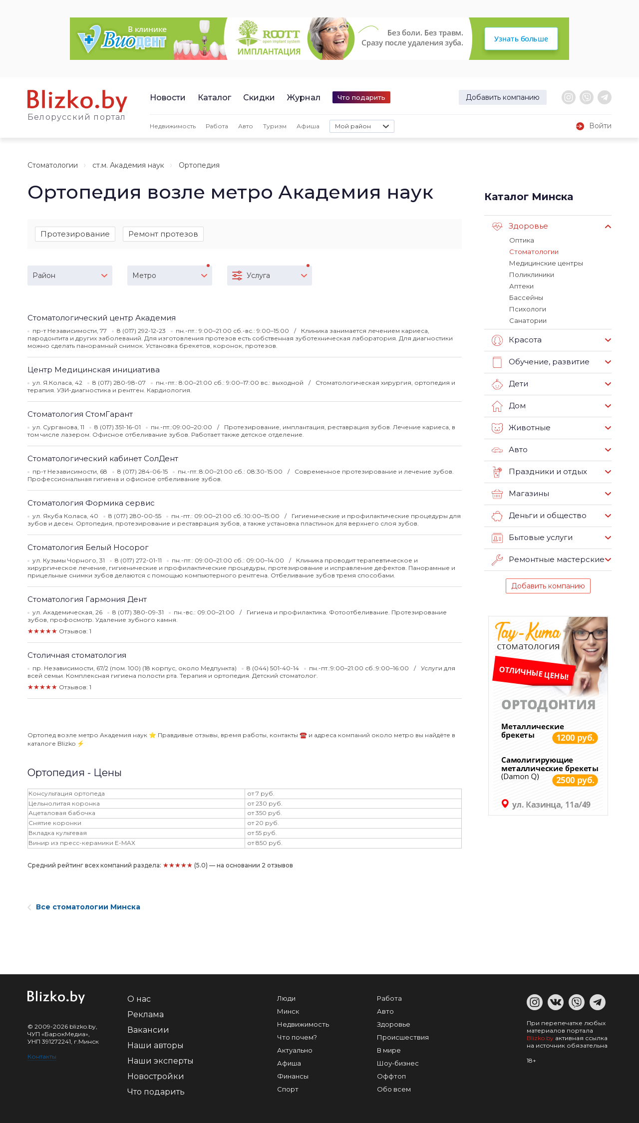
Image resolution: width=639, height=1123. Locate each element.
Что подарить (361, 97)
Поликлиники (531, 275)
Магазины (520, 494)
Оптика (521, 240)
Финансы (293, 1076)
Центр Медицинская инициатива (93, 369)
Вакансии (148, 1030)
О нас (139, 999)
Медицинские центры (546, 263)
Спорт (288, 1089)
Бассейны (526, 297)
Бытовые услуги (532, 538)
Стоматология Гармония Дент (87, 599)
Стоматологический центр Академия (101, 317)
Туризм (275, 126)
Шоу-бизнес (398, 1063)
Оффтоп (391, 1076)
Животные (521, 428)
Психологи (527, 309)
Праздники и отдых (539, 472)
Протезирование (75, 234)
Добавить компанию (503, 97)
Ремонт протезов (163, 234)
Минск (288, 1011)
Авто (245, 126)
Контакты (41, 1056)
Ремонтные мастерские (548, 560)
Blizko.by (540, 1038)
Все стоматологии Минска (83, 906)
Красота (517, 340)
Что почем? (297, 1037)
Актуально (295, 1050)
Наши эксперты (160, 1061)
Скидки (259, 97)
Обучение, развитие (541, 362)
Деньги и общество (539, 516)
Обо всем (394, 1089)
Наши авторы (155, 1045)
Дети (510, 384)
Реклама (145, 1014)
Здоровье (520, 226)
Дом (509, 406)
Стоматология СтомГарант (80, 414)
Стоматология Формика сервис (91, 503)
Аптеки (521, 286)
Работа (217, 126)
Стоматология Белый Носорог (88, 547)
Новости (168, 97)
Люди (286, 998)
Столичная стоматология (76, 655)
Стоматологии (52, 165)
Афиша (308, 126)
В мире (389, 1050)
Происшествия (403, 1037)
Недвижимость (173, 126)
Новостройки (155, 1076)
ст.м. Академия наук (128, 165)
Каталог (214, 97)
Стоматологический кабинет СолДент (102, 458)
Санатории (528, 320)
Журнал (303, 97)
